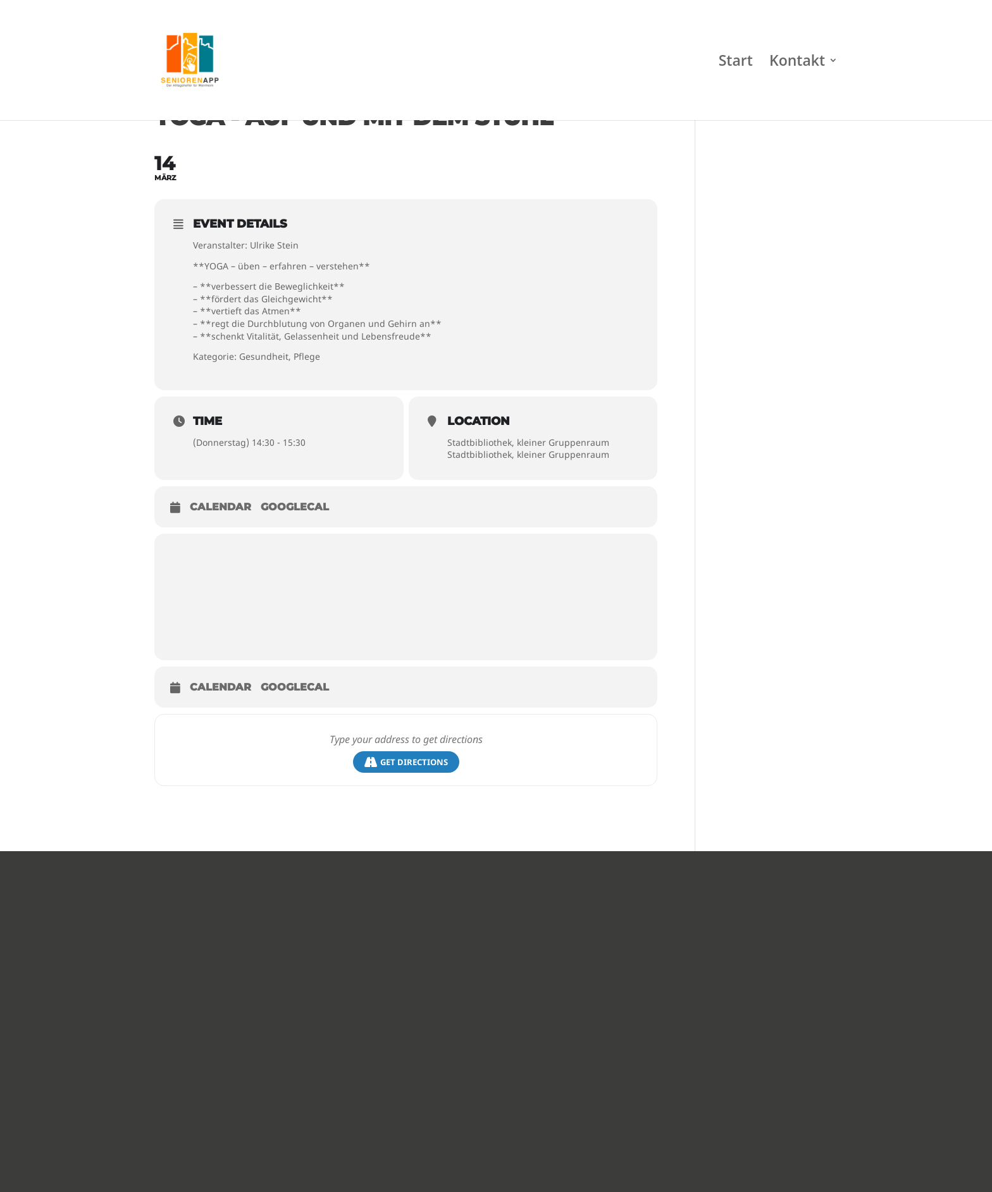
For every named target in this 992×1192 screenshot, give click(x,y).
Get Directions (406, 762)
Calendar (220, 507)
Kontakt (797, 63)
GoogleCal (295, 507)
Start (736, 63)
